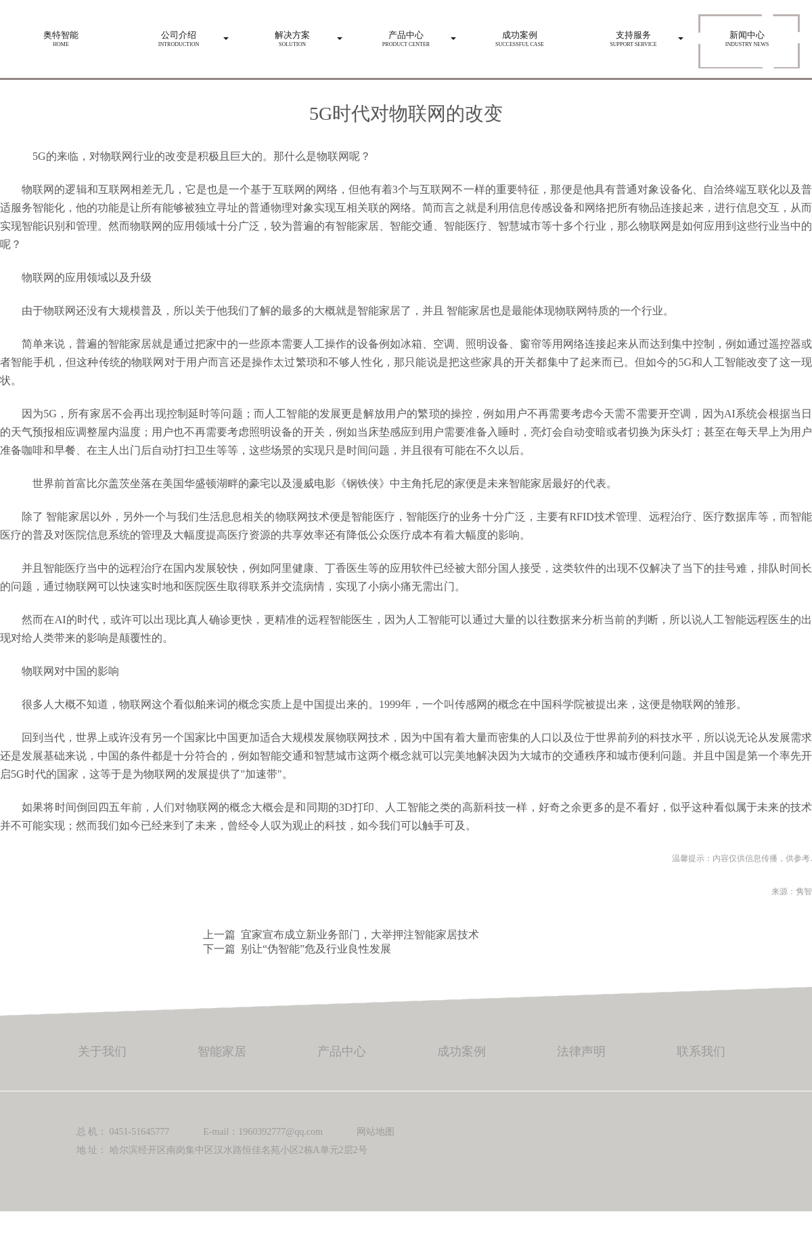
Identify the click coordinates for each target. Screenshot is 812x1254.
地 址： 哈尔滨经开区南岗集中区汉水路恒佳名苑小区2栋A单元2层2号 (221, 1150)
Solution (292, 35)
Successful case (519, 35)
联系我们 (701, 1051)
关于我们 (102, 1051)
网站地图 (375, 1132)
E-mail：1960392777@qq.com (263, 1132)
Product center (406, 35)
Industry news (747, 35)
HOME (60, 35)
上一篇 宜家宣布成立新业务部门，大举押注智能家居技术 (341, 934)
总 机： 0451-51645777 (123, 1132)
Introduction (178, 35)
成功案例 (461, 1051)
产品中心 (341, 1051)
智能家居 (468, 310)
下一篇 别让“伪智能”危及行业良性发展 (297, 949)
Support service (633, 35)
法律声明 (581, 1051)
